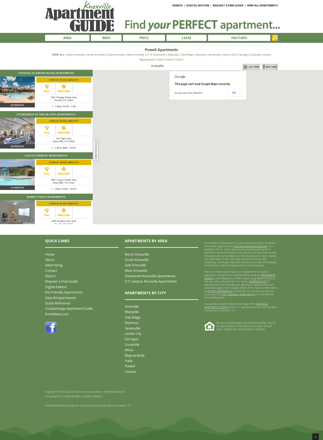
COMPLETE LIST (258, 281)
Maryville (173, 54)
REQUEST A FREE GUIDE (228, 5)
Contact (51, 270)
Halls (160, 59)
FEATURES (239, 38)
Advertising (54, 265)
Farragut (243, 54)
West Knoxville (135, 54)
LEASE (186, 38)
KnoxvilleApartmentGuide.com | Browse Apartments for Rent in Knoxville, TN (87, 405)
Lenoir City (229, 54)
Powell (169, 59)
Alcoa (266, 54)
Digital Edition (56, 287)
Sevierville (214, 54)
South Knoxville (96, 54)
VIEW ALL (58, 54)
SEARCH (177, 5)
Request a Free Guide (61, 281)
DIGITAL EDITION (197, 5)
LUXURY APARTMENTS (219, 291)
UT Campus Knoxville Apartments (151, 281)
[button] (194, 130)
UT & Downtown (156, 54)
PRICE (144, 38)
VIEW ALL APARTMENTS (262, 5)
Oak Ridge (186, 54)
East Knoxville (116, 54)
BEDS (106, 38)
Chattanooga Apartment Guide (69, 308)
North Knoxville (76, 54)
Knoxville (132, 306)
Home (49, 254)
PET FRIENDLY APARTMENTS (239, 294)
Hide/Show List (96, 150)
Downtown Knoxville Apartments (150, 276)
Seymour (200, 54)
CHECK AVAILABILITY (64, 79)
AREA (67, 38)
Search (50, 276)
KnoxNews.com (57, 314)
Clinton (179, 59)
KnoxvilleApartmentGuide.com (250, 246)
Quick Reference (57, 303)
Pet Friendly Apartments (63, 292)
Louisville (255, 54)
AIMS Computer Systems (88, 396)
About (50, 259)
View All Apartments (60, 298)
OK (234, 92)
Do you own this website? (189, 93)
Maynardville (147, 59)
